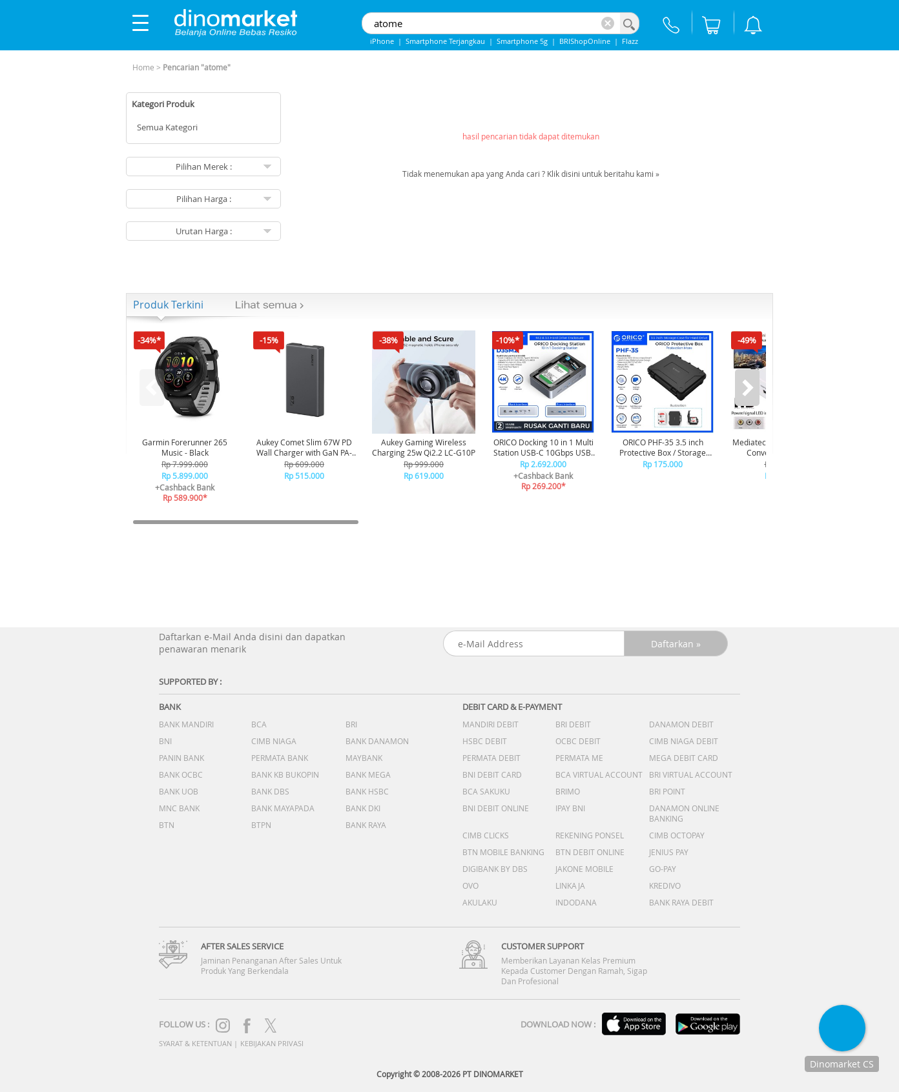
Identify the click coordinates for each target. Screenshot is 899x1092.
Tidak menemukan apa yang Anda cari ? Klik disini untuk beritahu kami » (530, 173)
